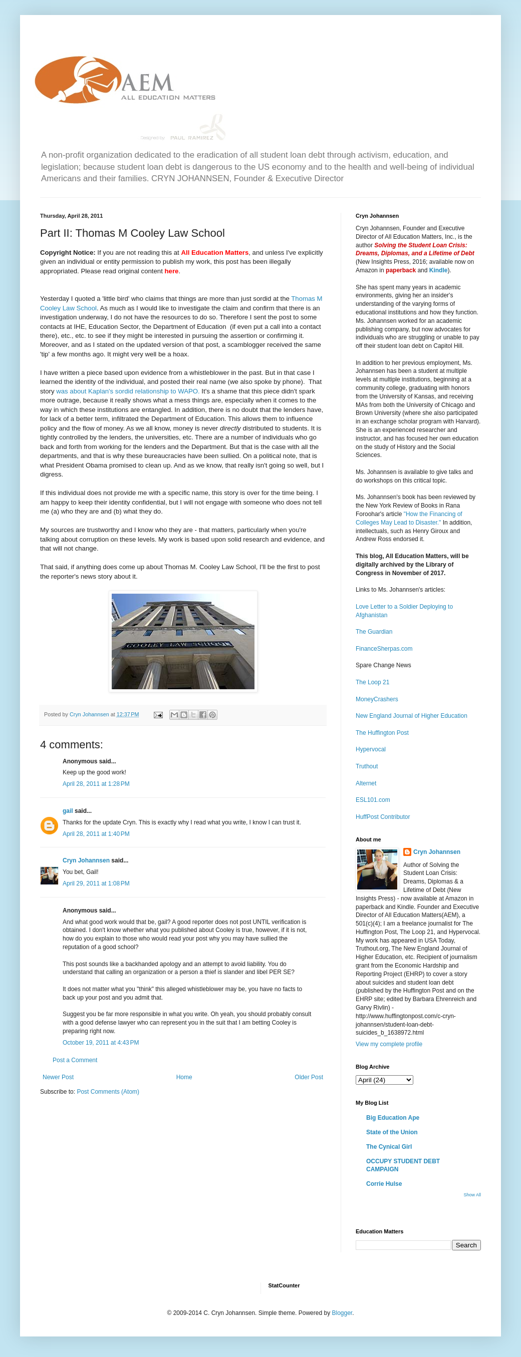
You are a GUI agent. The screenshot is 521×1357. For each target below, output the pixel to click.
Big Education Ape (392, 1117)
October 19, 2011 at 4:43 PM (101, 1042)
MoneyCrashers (377, 699)
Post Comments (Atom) (108, 1091)
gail (68, 810)
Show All (472, 1194)
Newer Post (58, 1077)
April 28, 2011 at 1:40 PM (96, 833)
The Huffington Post (382, 732)
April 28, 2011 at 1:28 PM (96, 783)
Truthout (367, 766)
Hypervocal (371, 749)
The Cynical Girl (389, 1146)
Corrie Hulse (384, 1183)
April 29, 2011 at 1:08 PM (96, 883)
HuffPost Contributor (383, 816)
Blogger (342, 1312)
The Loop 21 (372, 682)
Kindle (438, 270)
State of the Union (392, 1132)
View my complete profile (389, 1044)
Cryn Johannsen (86, 860)
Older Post (309, 1077)
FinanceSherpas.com (384, 648)
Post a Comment (75, 1060)
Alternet (366, 783)
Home (184, 1077)
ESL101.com (373, 799)
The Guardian (374, 631)
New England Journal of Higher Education (411, 715)
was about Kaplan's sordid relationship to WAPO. (127, 391)
